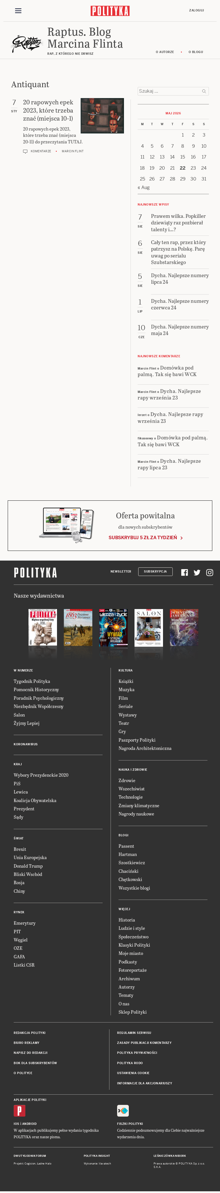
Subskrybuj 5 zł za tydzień (143, 538)
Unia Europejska (30, 857)
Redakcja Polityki (30, 1033)
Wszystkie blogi (134, 887)
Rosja (19, 882)
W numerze (23, 670)
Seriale (126, 706)
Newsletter (121, 571)
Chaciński (128, 871)
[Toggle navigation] (18, 11)
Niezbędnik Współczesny (39, 706)
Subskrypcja (155, 571)
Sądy (18, 816)
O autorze (165, 52)
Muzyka (127, 689)
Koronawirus (26, 744)
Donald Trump (28, 866)
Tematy (126, 995)
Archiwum (129, 978)
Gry (122, 731)
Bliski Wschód (28, 874)
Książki (126, 681)
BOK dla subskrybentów (35, 1063)
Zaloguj (196, 10)
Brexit (20, 849)
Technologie (131, 797)
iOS (16, 1124)
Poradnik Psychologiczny (39, 698)
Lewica (21, 791)
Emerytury (25, 923)
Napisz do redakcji (30, 1053)
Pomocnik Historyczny (36, 689)
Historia (127, 919)
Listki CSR (24, 964)
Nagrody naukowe (136, 813)
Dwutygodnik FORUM (30, 1156)
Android (29, 1124)
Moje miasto (131, 953)
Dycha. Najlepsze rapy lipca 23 (169, 464)
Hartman (128, 854)
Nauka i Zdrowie (133, 770)
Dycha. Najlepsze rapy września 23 (169, 394)
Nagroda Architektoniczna (145, 748)
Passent (126, 846)
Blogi (124, 835)
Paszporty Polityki (137, 740)
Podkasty (128, 961)
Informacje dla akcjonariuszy (144, 1083)
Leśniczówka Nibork (170, 1156)
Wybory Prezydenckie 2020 (41, 775)
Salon (19, 714)
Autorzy (127, 986)
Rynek (19, 912)
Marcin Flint (72, 151)
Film (123, 698)
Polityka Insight (97, 1156)
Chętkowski (130, 879)
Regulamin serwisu (134, 1033)
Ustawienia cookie (133, 1073)
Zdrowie (127, 780)
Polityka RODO (130, 1063)
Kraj (18, 764)
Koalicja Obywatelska (35, 800)
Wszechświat (132, 788)
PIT (17, 931)
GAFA (19, 956)
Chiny (19, 891)
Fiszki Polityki (130, 1124)
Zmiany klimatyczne (139, 805)
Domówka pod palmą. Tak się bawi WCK (167, 371)
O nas (124, 1003)
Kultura (126, 670)
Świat (19, 838)
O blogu (196, 52)
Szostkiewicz (132, 862)
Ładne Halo (44, 1163)
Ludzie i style (132, 928)
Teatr (124, 723)
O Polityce (23, 1073)
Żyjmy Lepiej (27, 723)
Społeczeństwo (133, 936)
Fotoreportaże (133, 970)
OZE (18, 948)
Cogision (30, 1163)
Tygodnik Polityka (32, 681)
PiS (17, 783)
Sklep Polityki (133, 1012)
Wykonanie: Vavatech (97, 1163)
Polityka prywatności (137, 1053)
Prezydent (24, 808)
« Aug (144, 187)
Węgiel (21, 939)
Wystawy (128, 714)
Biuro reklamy (27, 1043)
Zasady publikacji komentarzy (144, 1043)
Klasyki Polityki (134, 945)
